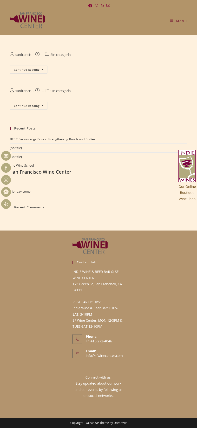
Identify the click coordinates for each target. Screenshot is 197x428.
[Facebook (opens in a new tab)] (90, 5)
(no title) (16, 148)
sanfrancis (23, 54)
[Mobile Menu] (178, 21)
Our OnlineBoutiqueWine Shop (187, 192)
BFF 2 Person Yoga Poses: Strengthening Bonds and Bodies (52, 139)
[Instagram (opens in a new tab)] (96, 5)
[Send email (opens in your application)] (107, 5)
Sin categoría (61, 54)
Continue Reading (28, 68)
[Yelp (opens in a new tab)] (102, 5)
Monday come (20, 191)
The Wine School (98, 169)
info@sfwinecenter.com (104, 355)
